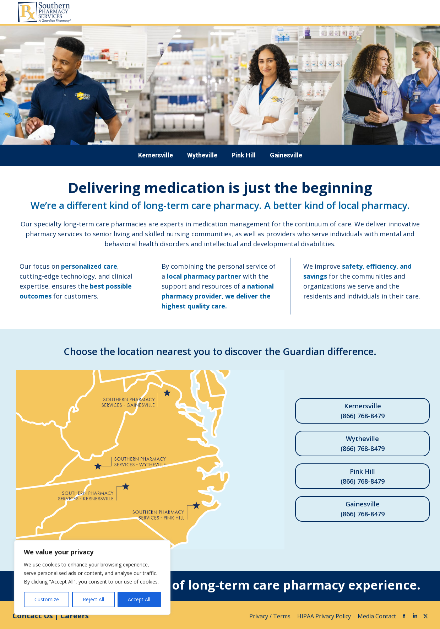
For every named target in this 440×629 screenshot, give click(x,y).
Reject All (93, 599)
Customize (46, 599)
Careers (74, 615)
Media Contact (377, 616)
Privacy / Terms (270, 616)
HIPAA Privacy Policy (324, 616)
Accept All (139, 599)
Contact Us (32, 615)
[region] (92, 577)
